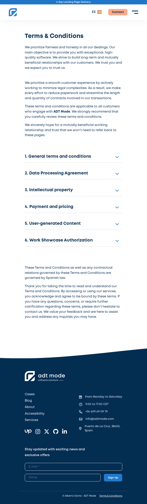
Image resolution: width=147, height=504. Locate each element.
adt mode (51, 375)
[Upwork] (28, 432)
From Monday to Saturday (103, 397)
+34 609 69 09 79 (96, 411)
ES (94, 12)
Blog (28, 400)
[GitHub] (55, 432)
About (30, 407)
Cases (30, 394)
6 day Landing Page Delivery (73, 2)
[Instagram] (37, 432)
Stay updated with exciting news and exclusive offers (55, 452)
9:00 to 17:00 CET (97, 404)
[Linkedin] (64, 432)
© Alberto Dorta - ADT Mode (79, 496)
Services (31, 420)
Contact (118, 12)
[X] (46, 432)
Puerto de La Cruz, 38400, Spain (102, 428)
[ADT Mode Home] (13, 12)
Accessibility (35, 413)
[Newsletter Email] (73, 466)
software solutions (48, 380)
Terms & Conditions (110, 496)
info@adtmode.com (99, 419)
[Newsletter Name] (63, 477)
